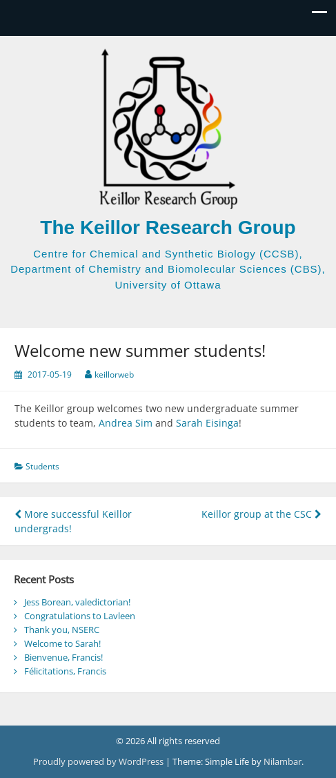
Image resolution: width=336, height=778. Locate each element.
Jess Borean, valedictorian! (77, 602)
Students (42, 466)
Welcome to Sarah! (62, 643)
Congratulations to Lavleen (79, 616)
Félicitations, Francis (65, 671)
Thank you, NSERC (61, 629)
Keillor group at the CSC (261, 514)
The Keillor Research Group (167, 227)
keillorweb (114, 374)
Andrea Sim (125, 422)
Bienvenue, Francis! (63, 657)
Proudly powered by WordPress (99, 761)
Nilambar (283, 761)
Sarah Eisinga (207, 422)
